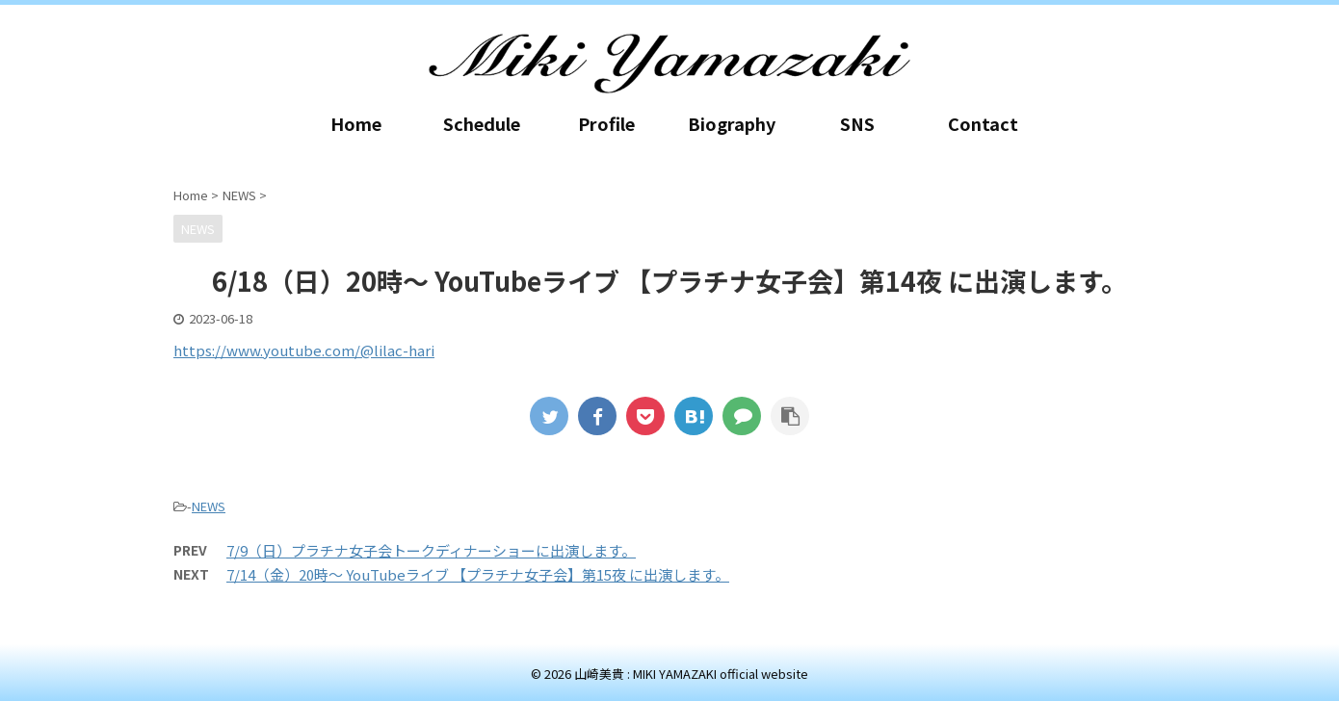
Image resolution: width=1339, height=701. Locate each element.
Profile (606, 123)
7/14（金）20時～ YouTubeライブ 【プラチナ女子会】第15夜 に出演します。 (477, 574)
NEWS (208, 506)
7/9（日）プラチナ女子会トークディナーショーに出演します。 (431, 550)
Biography (731, 123)
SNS (857, 123)
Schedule (481, 123)
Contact (983, 123)
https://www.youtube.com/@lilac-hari (303, 350)
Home (355, 123)
